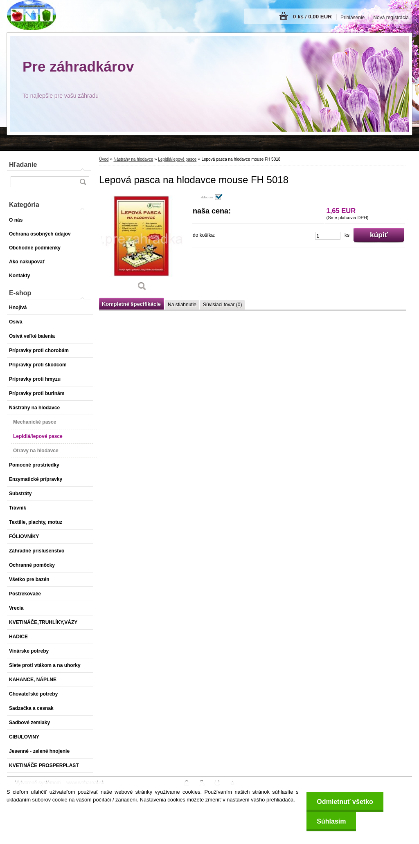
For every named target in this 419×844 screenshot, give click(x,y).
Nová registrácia (391, 17)
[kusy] (327, 236)
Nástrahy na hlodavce (133, 159)
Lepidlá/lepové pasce (177, 159)
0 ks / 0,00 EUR (312, 16)
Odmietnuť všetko (345, 801)
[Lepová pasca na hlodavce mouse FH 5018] (142, 245)
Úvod (103, 159)
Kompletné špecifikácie (131, 304)
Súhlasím (331, 821)
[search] (83, 182)
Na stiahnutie (182, 305)
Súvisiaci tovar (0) (222, 305)
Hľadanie (23, 164)
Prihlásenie (352, 17)
